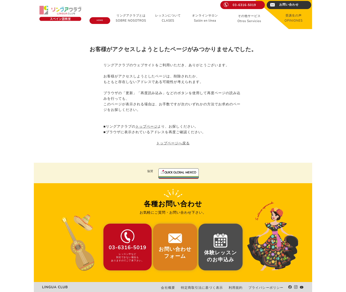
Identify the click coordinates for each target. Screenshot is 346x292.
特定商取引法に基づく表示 (212, 287)
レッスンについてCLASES (168, 18)
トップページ (146, 126)
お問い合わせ (289, 5)
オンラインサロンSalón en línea (205, 18)
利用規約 (242, 287)
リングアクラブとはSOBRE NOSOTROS (131, 18)
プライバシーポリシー (268, 287)
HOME (99, 20)
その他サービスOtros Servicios (249, 18)
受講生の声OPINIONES (294, 18)
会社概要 (182, 287)
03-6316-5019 (244, 5)
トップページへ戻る (173, 143)
